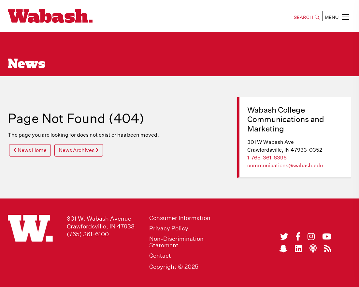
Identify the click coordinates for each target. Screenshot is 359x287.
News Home (30, 150)
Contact (160, 256)
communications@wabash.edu (285, 165)
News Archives (79, 150)
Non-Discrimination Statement (176, 242)
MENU (337, 17)
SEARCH (307, 17)
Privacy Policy (168, 228)
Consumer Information (179, 218)
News (27, 64)
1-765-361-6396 (267, 158)
